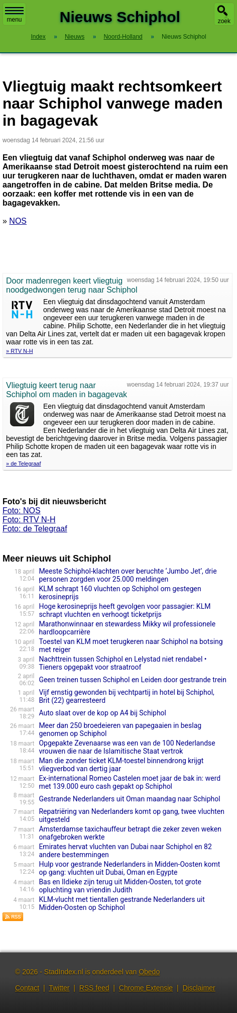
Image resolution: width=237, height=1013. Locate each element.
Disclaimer (198, 988)
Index (38, 36)
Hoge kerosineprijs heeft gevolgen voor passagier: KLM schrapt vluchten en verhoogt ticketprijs (124, 610)
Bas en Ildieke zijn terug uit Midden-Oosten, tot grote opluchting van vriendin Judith (120, 886)
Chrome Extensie (146, 988)
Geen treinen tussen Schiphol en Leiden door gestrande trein (132, 680)
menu (14, 15)
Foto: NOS (22, 510)
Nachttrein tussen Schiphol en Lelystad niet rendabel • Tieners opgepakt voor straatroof (122, 663)
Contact (27, 988)
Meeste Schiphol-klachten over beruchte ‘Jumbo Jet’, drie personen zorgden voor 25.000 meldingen (127, 575)
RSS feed (94, 988)
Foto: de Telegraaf (35, 528)
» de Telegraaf (23, 464)
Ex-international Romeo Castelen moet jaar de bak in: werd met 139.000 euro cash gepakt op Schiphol (129, 782)
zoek (224, 21)
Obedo (149, 972)
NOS (18, 221)
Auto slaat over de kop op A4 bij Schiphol (102, 713)
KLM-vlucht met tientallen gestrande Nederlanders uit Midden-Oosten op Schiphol (121, 903)
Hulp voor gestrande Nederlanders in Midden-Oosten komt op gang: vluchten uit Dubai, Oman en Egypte (129, 868)
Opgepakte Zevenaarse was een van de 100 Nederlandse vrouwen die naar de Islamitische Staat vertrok (127, 747)
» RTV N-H (19, 351)
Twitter (59, 988)
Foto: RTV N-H (29, 519)
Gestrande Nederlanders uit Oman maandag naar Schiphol (129, 799)
